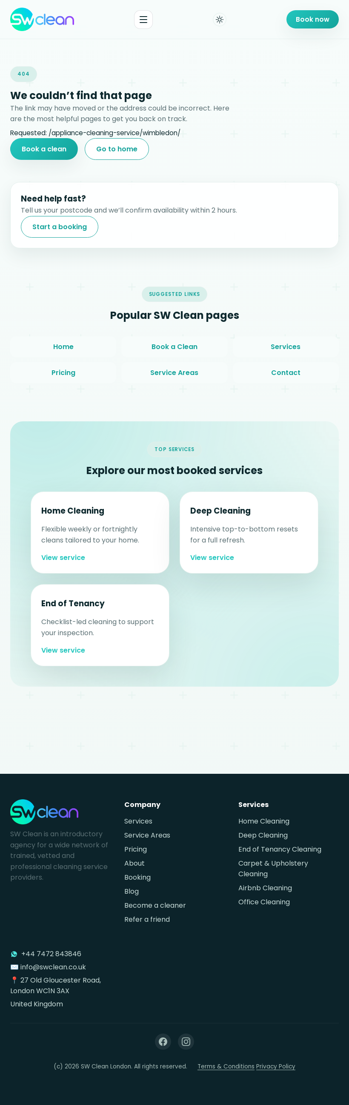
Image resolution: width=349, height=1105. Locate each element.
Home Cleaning (263, 821)
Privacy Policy (275, 1066)
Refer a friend (147, 919)
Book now (312, 19)
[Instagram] (186, 1042)
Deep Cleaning (263, 835)
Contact (285, 381)
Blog (131, 891)
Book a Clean (174, 355)
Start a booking (59, 227)
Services (285, 355)
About (134, 863)
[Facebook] (163, 1042)
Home (63, 355)
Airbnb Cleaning (265, 888)
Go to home (116, 149)
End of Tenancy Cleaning (279, 849)
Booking (137, 877)
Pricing (63, 381)
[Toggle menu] (143, 19)
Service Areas (174, 381)
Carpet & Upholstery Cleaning (273, 868)
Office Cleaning (264, 902)
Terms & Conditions (226, 1066)
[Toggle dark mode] (219, 19)
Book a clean (44, 149)
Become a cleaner (155, 905)
